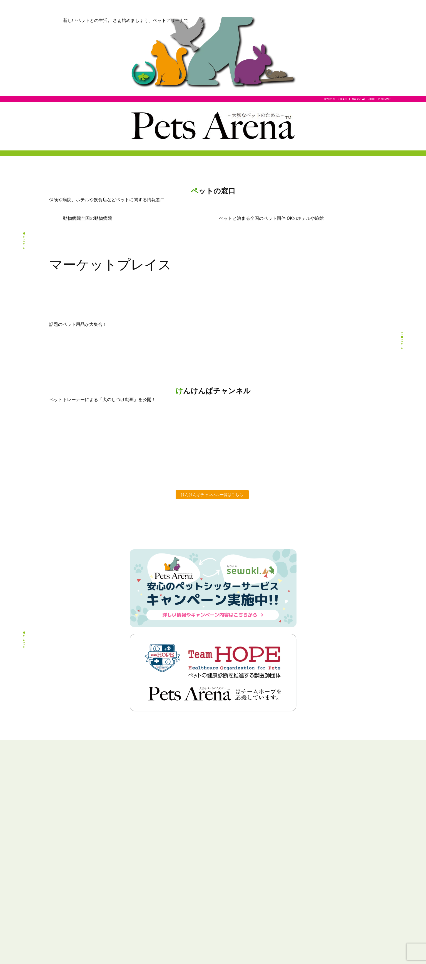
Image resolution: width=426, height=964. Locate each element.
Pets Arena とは (62, 867)
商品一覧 (139, 867)
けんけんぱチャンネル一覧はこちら (212, 494)
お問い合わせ (309, 886)
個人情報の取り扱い (314, 867)
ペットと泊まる (227, 876)
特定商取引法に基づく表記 (320, 876)
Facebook (228, 914)
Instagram (213, 914)
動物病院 (222, 867)
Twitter (198, 914)
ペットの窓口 (60, 876)
